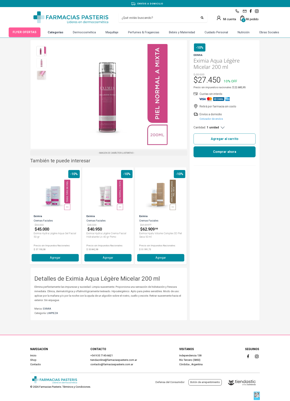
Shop (33, 359)
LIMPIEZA (52, 313)
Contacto (35, 364)
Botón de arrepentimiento (205, 382)
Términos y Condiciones (76, 386)
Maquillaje (112, 32)
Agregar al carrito (224, 139)
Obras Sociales (269, 32)
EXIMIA (47, 308)
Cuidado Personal (216, 32)
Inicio (33, 355)
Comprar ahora (224, 152)
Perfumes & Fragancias (143, 32)
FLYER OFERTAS (24, 32)
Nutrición (244, 32)
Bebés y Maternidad (182, 32)
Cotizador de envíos (211, 118)
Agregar (56, 257)
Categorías (55, 32)
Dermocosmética (84, 32)
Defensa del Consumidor (169, 382)
